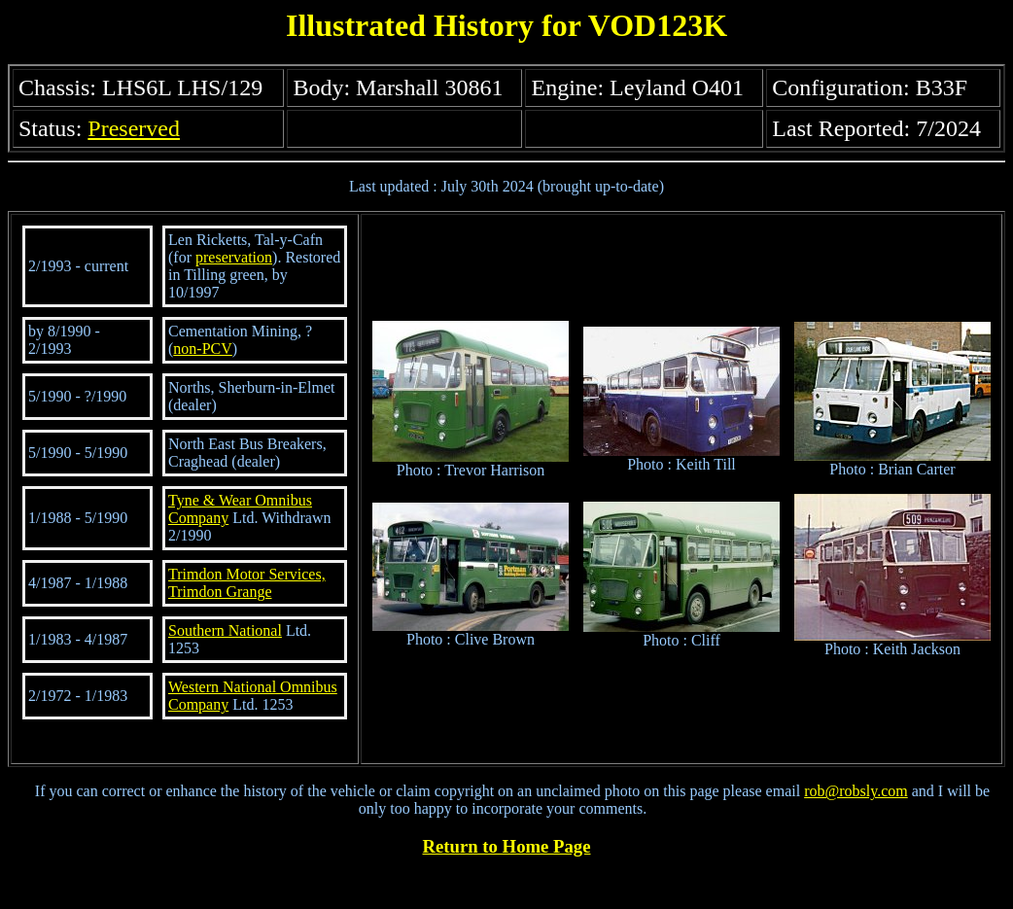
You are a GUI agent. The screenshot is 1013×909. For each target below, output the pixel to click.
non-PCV (202, 348)
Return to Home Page (507, 846)
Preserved (133, 128)
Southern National (225, 630)
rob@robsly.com (856, 791)
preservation (233, 257)
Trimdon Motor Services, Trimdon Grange (247, 583)
